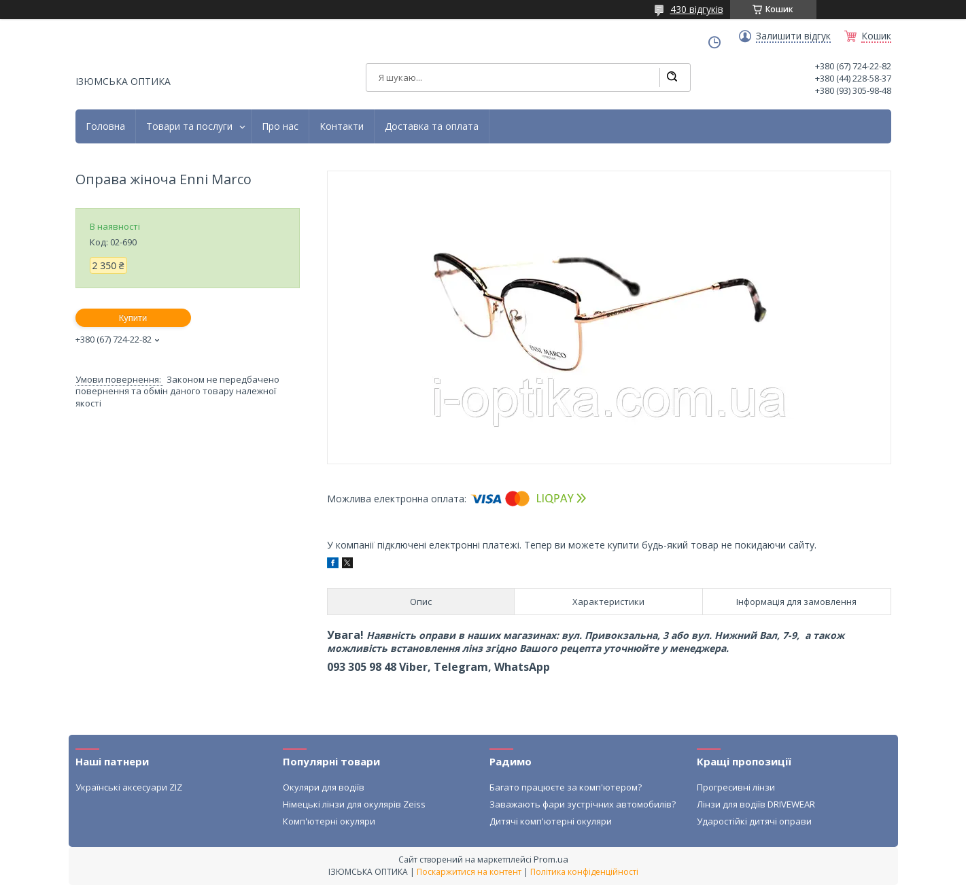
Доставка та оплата (432, 126)
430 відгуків (696, 9)
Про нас (280, 126)
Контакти (342, 126)
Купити (133, 318)
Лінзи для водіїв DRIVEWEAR (756, 804)
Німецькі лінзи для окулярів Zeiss (354, 804)
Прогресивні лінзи (736, 787)
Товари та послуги (189, 126)
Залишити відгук (793, 36)
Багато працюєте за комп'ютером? (565, 787)
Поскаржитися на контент (469, 872)
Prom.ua (551, 859)
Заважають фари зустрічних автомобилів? (582, 804)
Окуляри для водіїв (323, 787)
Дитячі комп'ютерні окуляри (550, 821)
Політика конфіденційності (584, 872)
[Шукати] (671, 77)
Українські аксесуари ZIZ (128, 787)
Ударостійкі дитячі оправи (754, 821)
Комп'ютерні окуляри (329, 821)
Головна (105, 126)
